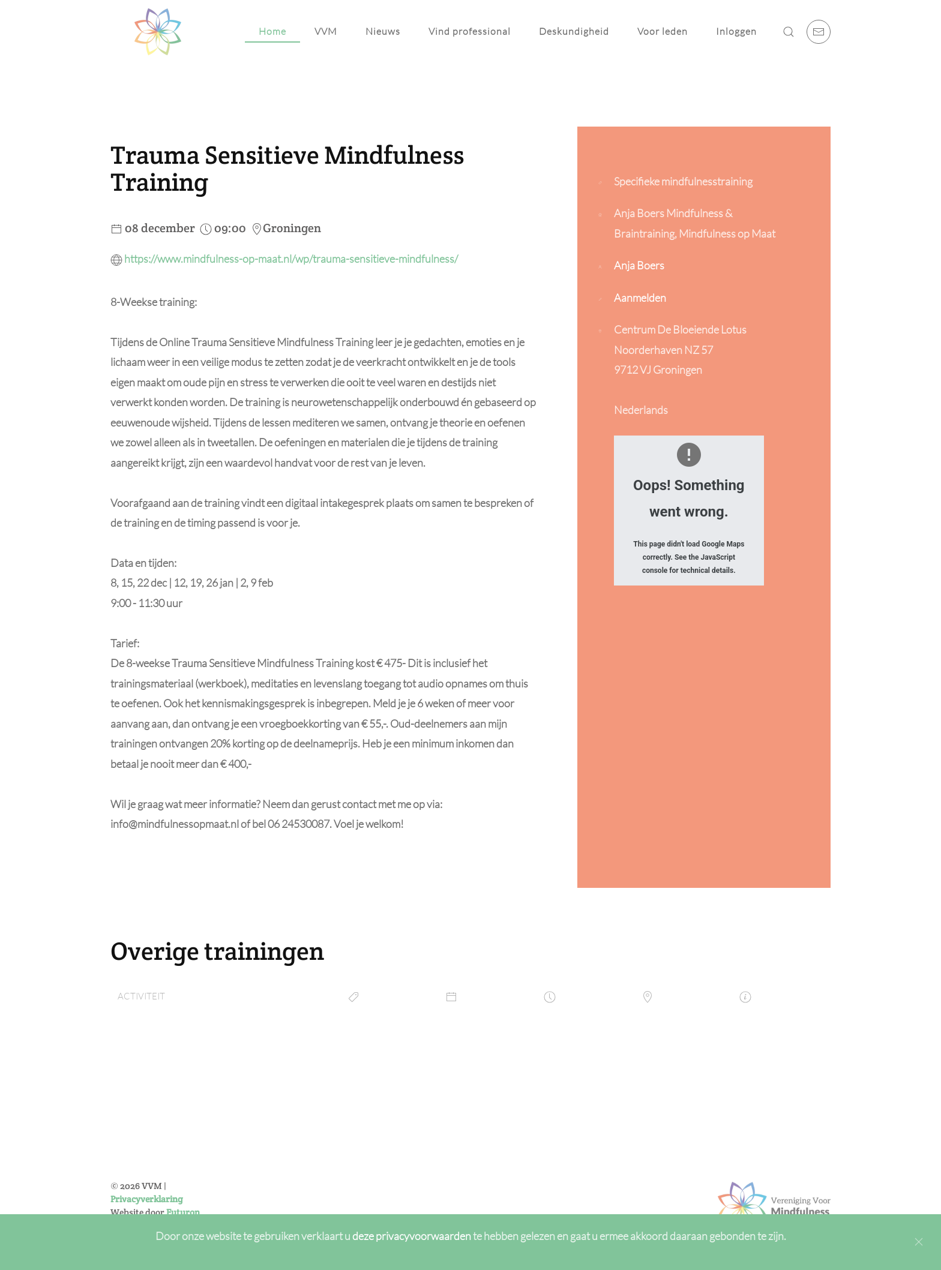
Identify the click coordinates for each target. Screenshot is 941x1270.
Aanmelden (640, 297)
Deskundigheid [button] (574, 31)
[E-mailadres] (428, 1176)
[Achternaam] (428, 1150)
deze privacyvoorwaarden (412, 1235)
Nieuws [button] (382, 31)
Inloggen (736, 31)
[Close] (919, 1242)
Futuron (183, 1212)
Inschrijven (428, 1209)
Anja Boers (639, 265)
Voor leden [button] (662, 31)
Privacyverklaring (146, 1199)
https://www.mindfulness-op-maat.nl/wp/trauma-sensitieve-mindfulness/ (291, 258)
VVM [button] (325, 31)
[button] (789, 32)
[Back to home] (157, 32)
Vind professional (469, 31)
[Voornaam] (428, 1124)
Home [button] (272, 31)
